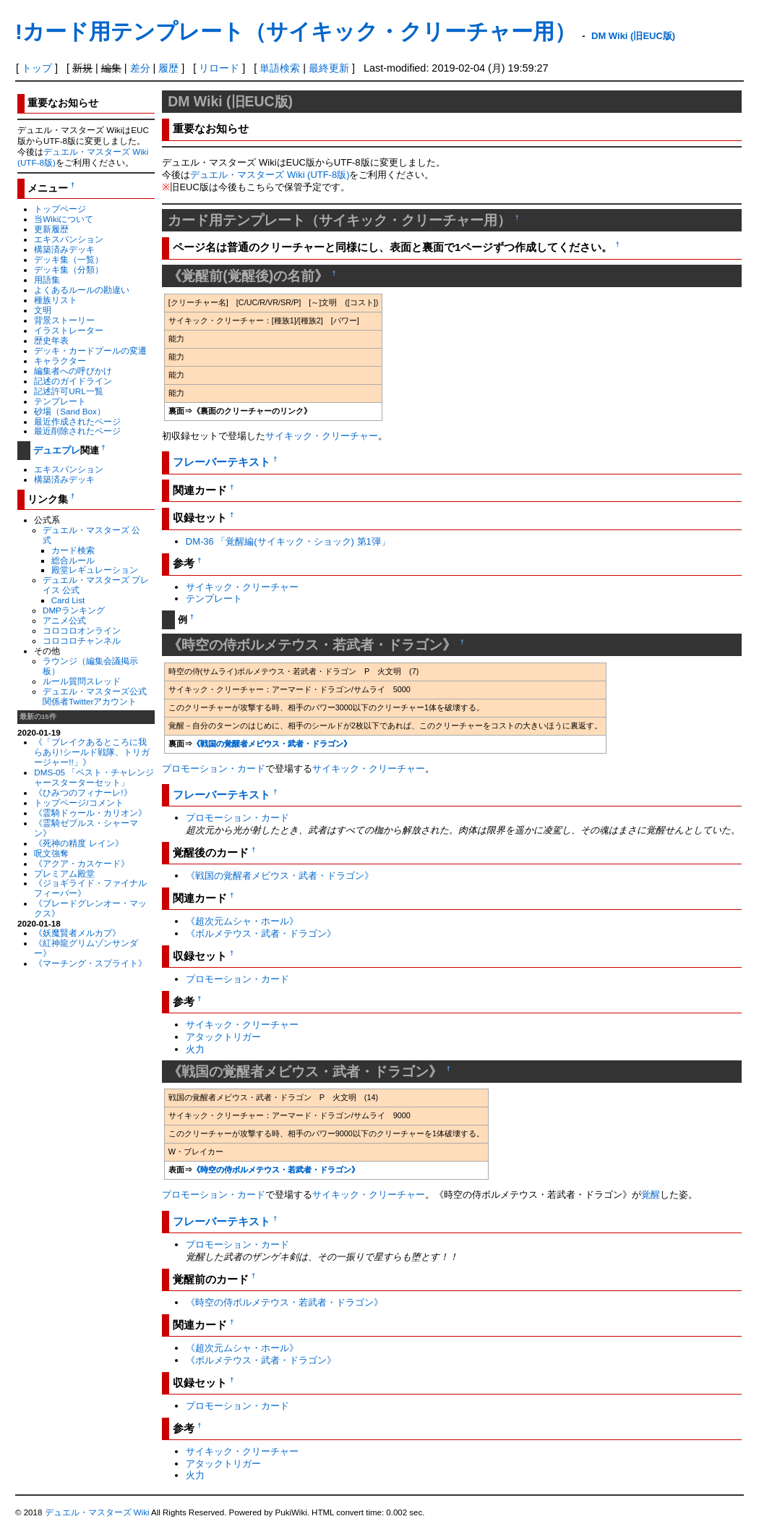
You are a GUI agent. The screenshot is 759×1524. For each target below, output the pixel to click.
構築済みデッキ (64, 249)
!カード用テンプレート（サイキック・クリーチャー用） (295, 31)
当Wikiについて (63, 219)
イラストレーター (68, 330)
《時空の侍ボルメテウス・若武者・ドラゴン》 (275, 1169)
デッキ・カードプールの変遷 (90, 350)
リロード (219, 68)
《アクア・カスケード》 (81, 863)
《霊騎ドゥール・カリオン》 (90, 812)
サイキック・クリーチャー (321, 435)
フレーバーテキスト (221, 462)
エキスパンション (68, 239)
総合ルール (73, 560)
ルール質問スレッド (82, 681)
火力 (195, 1049)
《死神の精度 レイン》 (78, 843)
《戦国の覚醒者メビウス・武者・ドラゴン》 (271, 743)
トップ (37, 68)
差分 (140, 68)
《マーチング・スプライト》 (90, 963)
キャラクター (60, 360)
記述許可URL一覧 (68, 391)
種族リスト (55, 300)
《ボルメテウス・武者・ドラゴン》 (261, 933)
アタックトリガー (223, 1036)
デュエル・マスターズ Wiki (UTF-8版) (269, 174)
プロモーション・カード (213, 768)
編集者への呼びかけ (73, 370)
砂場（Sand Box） (70, 411)
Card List (68, 600)
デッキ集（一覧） (68, 259)
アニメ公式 (64, 620)
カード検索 (73, 550)
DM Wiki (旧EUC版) (633, 35)
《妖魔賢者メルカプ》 (77, 932)
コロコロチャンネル (82, 640)
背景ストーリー (64, 320)
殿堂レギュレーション (94, 569)
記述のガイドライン (73, 381)
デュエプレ (56, 450)
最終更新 (329, 68)
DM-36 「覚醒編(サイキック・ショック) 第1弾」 (288, 541)
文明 (42, 310)
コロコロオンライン (82, 630)
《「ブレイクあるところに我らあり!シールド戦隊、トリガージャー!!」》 (91, 752)
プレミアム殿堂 (64, 873)
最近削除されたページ (77, 430)
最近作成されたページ (77, 421)
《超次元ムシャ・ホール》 (242, 921)
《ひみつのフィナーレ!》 (83, 792)
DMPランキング (74, 610)
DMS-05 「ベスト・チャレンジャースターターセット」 (94, 777)
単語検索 (280, 68)
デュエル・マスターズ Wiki (97, 1512)
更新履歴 (51, 229)
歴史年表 (51, 340)
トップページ (60, 208)
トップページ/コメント (78, 802)
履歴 (168, 68)
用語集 (47, 279)
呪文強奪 (51, 853)
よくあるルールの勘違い (81, 289)
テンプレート (60, 401)
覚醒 (650, 1194)
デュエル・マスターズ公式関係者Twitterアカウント (95, 696)
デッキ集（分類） (68, 269)
